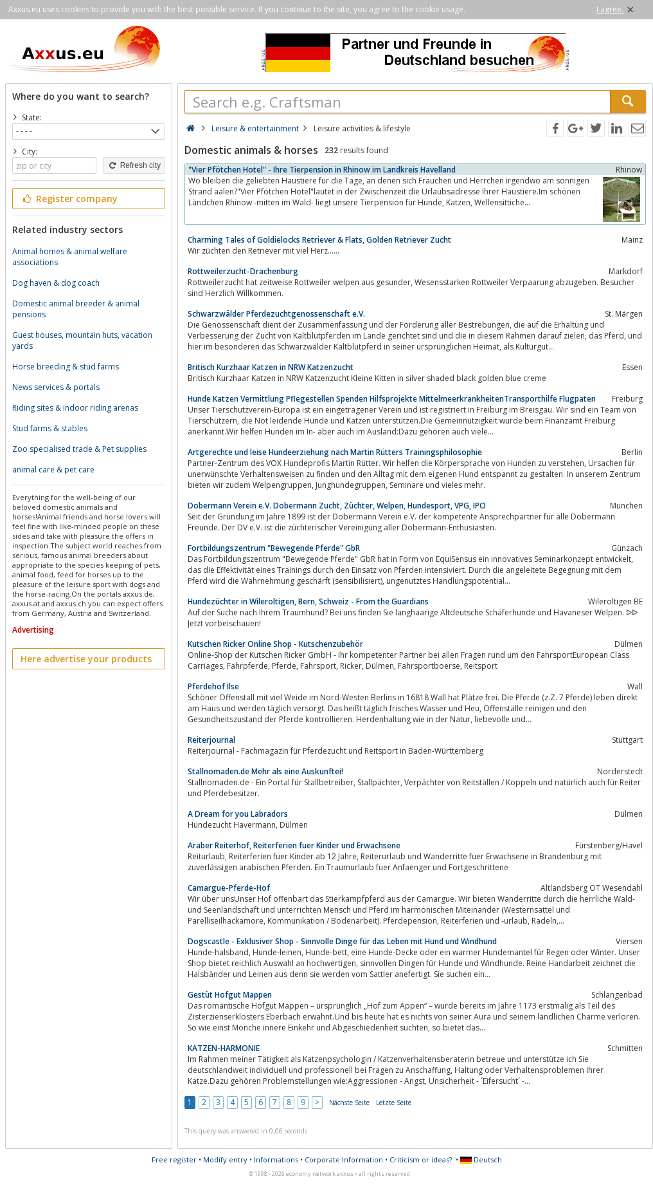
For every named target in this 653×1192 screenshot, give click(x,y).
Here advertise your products (86, 659)
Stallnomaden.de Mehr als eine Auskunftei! (265, 771)
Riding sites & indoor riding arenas (75, 407)
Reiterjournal (211, 739)
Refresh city (134, 165)
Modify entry (225, 1159)
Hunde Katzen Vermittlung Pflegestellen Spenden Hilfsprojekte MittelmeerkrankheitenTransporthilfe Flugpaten (392, 398)
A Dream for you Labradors (238, 813)
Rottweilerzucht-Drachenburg (243, 271)
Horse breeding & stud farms (65, 366)
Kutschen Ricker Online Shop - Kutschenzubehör (275, 643)
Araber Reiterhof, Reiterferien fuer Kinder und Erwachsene (294, 845)
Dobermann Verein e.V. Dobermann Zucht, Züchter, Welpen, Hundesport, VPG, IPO (337, 505)
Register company (69, 198)
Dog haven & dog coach (56, 282)
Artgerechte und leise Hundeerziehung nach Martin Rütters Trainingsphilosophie (335, 452)
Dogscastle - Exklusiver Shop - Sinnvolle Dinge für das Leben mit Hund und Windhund (342, 941)
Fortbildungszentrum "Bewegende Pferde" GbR (274, 548)
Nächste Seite (349, 1102)
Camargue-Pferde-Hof (229, 887)
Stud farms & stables (49, 428)
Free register (174, 1159)
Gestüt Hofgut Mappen (230, 994)
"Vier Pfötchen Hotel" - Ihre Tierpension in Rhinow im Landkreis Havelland (322, 169)
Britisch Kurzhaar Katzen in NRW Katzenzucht (270, 367)
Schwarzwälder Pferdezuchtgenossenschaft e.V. (276, 313)
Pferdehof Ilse (213, 686)
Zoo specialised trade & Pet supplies (79, 448)
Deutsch (481, 1159)
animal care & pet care (53, 469)
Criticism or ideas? (420, 1159)
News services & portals (56, 387)
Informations (276, 1159)
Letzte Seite (393, 1102)
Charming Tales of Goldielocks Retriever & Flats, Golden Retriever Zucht (319, 239)
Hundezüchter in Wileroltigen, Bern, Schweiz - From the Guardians (308, 601)
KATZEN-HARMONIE (224, 1048)
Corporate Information (344, 1159)
